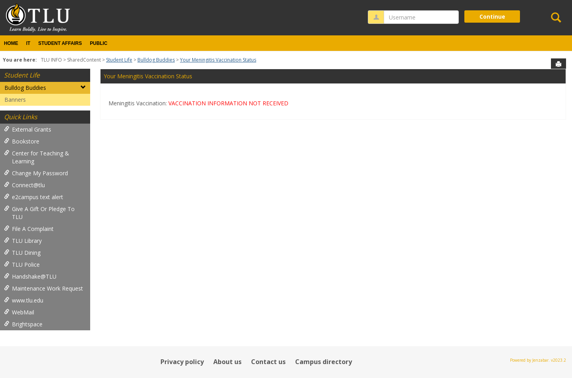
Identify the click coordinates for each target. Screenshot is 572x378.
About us (227, 361)
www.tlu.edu (23, 300)
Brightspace (23, 324)
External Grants (27, 129)
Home (11, 43)
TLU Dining (22, 252)
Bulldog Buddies (156, 59)
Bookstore (21, 141)
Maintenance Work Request (43, 288)
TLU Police (22, 264)
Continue (492, 16)
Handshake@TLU (30, 276)
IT (28, 43)
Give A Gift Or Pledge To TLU (39, 213)
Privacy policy (182, 361)
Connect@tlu (24, 185)
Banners (15, 99)
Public (98, 43)
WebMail (19, 312)
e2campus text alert (33, 197)
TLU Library (23, 240)
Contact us (268, 361)
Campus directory (323, 361)
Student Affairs (60, 43)
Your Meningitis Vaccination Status (218, 59)
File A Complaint (29, 229)
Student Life (119, 59)
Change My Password (36, 173)
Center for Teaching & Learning (36, 157)
